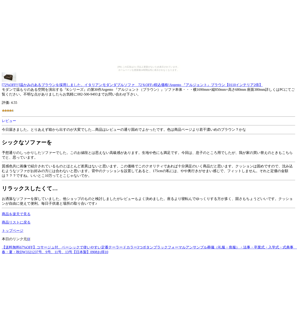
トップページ (12, 231)
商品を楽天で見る (16, 214)
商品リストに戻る (16, 222)
